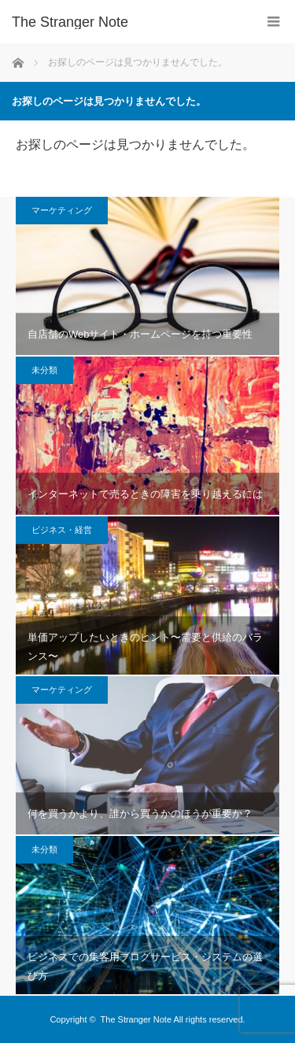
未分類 (44, 370)
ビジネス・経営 (61, 529)
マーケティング (61, 210)
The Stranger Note (136, 1019)
